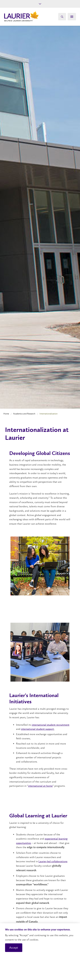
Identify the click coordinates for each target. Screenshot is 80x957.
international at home (40, 785)
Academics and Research (24, 413)
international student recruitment (50, 724)
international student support (37, 729)
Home (6, 413)
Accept (13, 947)
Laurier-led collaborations (52, 861)
